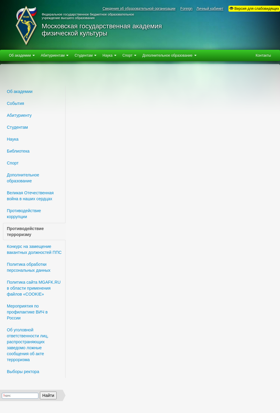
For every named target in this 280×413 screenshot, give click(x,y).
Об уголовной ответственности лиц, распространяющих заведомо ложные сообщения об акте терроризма (28, 344)
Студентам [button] (85, 55)
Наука (12, 139)
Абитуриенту (19, 115)
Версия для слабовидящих (254, 8)
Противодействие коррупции (24, 213)
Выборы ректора (23, 371)
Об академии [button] (22, 55)
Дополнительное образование (23, 178)
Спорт (12, 163)
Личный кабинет (210, 9)
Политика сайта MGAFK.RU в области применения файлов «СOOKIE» (33, 288)
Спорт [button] (129, 55)
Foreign (187, 9)
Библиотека (18, 151)
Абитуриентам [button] (55, 55)
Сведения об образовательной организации (138, 9)
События (15, 103)
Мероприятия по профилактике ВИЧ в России (27, 312)
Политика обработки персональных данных (28, 267)
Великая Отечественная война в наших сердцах (30, 195)
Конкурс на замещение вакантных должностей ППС (34, 249)
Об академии (19, 91)
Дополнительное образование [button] (169, 55)
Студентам (17, 127)
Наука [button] (109, 55)
